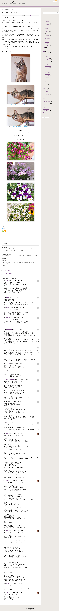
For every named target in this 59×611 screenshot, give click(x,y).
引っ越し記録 (45, 99)
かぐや (7, 297)
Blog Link (9, 6)
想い (44, 106)
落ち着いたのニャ (6, 271)
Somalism (5, 6)
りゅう (46, 84)
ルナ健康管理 (47, 28)
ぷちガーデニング (30, 15)
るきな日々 (47, 36)
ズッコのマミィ (9, 329)
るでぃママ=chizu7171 (10, 379)
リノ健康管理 (47, 45)
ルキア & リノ (47, 70)
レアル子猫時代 (47, 52)
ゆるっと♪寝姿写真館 (6, 274)
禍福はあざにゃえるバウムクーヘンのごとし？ (12, 254)
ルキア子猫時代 (47, 35)
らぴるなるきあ (47, 58)
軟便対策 (46, 91)
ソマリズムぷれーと (46, 103)
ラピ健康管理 (47, 24)
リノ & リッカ (47, 74)
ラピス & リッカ (47, 64)
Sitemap (14, 6)
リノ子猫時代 (47, 42)
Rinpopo (8, 433)
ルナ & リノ (47, 69)
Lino (44, 40)
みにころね (8, 307)
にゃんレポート (46, 96)
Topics (44, 98)
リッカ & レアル (47, 77)
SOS (44, 107)
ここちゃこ (8, 390)
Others (44, 112)
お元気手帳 (45, 88)
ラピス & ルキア (47, 61)
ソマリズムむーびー (46, 101)
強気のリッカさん (6, 260)
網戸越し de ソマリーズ (7, 247)
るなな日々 (47, 31)
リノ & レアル (47, 75)
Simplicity (32, 608)
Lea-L (44, 51)
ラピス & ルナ (47, 59)
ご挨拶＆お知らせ (46, 110)
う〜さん (44, 81)
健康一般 (46, 89)
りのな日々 (36, 15)
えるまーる (8, 422)
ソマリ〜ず (47, 56)
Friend (44, 104)
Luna (44, 26)
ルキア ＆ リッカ (48, 72)
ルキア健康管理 (47, 38)
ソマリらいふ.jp (8, 2)
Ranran (7, 280)
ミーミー (7, 317)
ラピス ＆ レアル (48, 66)
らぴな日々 (47, 23)
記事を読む (4, 251)
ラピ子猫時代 (47, 21)
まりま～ (7, 583)
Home (2, 6)
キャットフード (47, 94)
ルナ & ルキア (47, 67)
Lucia (44, 33)
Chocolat (8, 363)
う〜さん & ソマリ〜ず (49, 78)
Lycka (44, 47)
